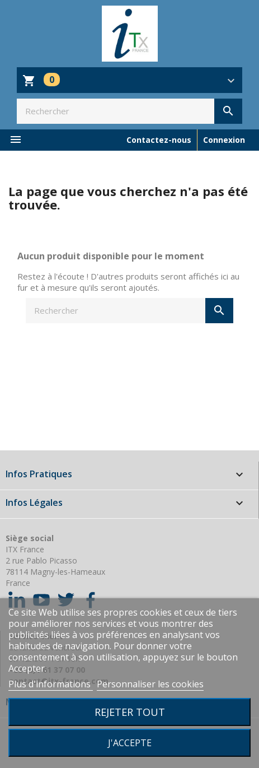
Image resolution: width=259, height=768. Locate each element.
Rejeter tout (130, 712)
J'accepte (130, 743)
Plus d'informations (50, 684)
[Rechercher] (129, 111)
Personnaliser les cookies (150, 684)
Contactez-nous (158, 139)
